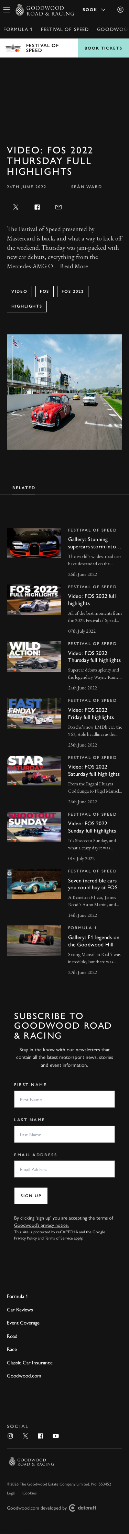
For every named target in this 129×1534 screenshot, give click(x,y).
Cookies (29, 1493)
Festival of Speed (65, 28)
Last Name (29, 1119)
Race (12, 1348)
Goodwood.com (24, 1375)
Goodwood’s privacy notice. (41, 1224)
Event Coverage (23, 1322)
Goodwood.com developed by (54, 1508)
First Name (30, 1084)
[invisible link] (64, 553)
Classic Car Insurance (30, 1362)
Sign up (31, 1195)
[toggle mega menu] (6, 9)
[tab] (24, 487)
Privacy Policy (25, 1238)
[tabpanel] (64, 745)
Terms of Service (59, 1238)
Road (12, 1335)
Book (95, 9)
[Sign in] (120, 9)
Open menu (64, 48)
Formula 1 (18, 28)
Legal (11, 1493)
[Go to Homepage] (45, 9)
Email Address (35, 1154)
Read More (74, 266)
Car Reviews (20, 1309)
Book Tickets (103, 48)
